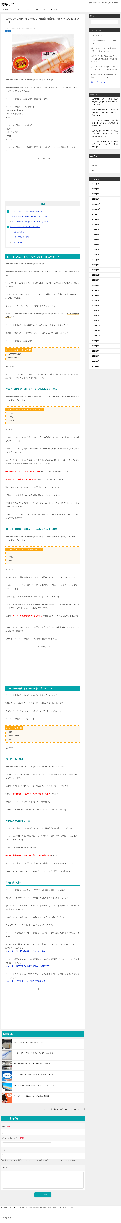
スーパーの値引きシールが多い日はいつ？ (25, 227)
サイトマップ (53, 9)
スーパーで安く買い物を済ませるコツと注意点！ (27, 951)
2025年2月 (96, 255)
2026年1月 (96, 199)
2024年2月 (96, 315)
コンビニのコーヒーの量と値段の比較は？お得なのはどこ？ (32, 1042)
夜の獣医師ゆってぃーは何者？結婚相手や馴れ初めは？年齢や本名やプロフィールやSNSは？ (105, 101)
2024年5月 (96, 300)
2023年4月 (96, 366)
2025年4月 (96, 244)
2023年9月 (96, 341)
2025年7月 (96, 229)
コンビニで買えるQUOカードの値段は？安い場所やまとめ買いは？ (34, 1053)
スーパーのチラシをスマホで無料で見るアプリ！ (27, 981)
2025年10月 (96, 214)
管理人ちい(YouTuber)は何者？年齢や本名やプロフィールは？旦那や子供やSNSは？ (105, 144)
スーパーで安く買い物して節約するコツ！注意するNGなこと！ (63, 1109)
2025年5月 (96, 239)
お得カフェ (9, 3)
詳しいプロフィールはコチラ (101, 82)
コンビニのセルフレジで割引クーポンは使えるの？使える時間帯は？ (35, 1074)
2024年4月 (96, 305)
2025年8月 (96, 224)
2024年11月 (96, 270)
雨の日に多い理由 (18, 232)
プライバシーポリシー (23, 9)
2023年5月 (96, 361)
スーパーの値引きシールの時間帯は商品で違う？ (27, 211)
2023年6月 (96, 356)
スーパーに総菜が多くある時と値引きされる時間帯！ (29, 966)
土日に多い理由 (17, 242)
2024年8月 (96, 285)
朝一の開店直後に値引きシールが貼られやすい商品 (30, 222)
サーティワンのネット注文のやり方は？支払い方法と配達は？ (33, 1096)
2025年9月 (96, 219)
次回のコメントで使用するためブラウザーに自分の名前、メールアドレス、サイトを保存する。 (41, 1160)
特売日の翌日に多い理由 (20, 237)
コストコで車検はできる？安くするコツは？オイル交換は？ (32, 1064)
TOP (9, 1207)
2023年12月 (96, 326)
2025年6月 (96, 234)
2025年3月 (96, 250)
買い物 (8, 31)
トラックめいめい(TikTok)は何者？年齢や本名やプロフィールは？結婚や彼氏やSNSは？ (105, 123)
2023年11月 (96, 331)
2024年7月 (96, 290)
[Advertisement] (42, 175)
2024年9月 (96, 280)
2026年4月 (96, 184)
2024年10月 (96, 275)
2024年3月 (96, 310)
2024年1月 (96, 320)
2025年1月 (96, 260)
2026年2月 (96, 194)
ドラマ (94, 160)
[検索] (104, 22)
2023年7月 (96, 351)
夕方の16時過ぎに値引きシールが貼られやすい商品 (30, 216)
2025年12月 (96, 204)
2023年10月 (96, 336)
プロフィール (40, 9)
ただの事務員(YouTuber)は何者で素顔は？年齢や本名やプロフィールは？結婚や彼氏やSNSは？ (105, 133)
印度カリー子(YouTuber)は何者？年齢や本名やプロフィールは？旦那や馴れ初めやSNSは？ (105, 112)
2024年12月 (96, 265)
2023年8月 (96, 346)
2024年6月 (96, 295)
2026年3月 (96, 189)
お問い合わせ (6, 9)
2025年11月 (96, 209)
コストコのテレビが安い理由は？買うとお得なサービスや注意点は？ (35, 1085)
